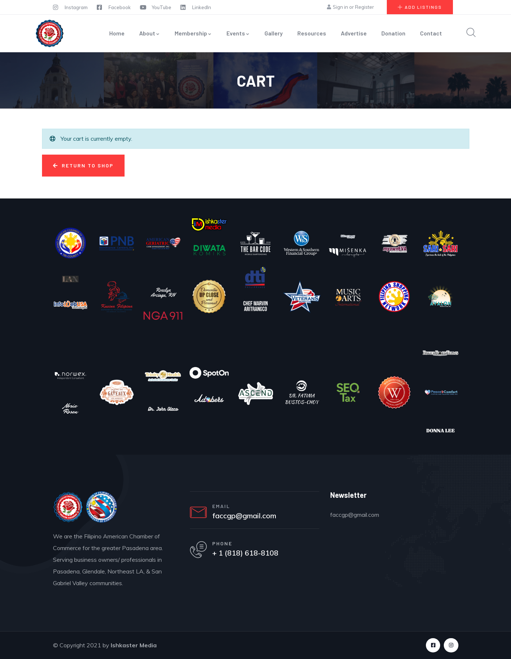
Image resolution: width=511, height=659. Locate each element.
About (149, 33)
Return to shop (87, 165)
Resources (311, 33)
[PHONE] (199, 552)
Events (238, 33)
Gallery (273, 33)
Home (117, 33)
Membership (193, 33)
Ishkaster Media (134, 645)
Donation (393, 33)
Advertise (354, 33)
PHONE (224, 545)
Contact (431, 33)
